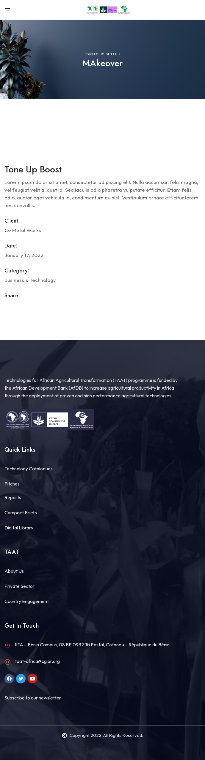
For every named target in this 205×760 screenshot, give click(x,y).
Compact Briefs (20, 512)
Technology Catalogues (28, 469)
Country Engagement (26, 601)
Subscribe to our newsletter (32, 698)
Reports (12, 497)
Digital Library (18, 528)
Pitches (12, 484)
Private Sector (19, 586)
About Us (14, 571)
